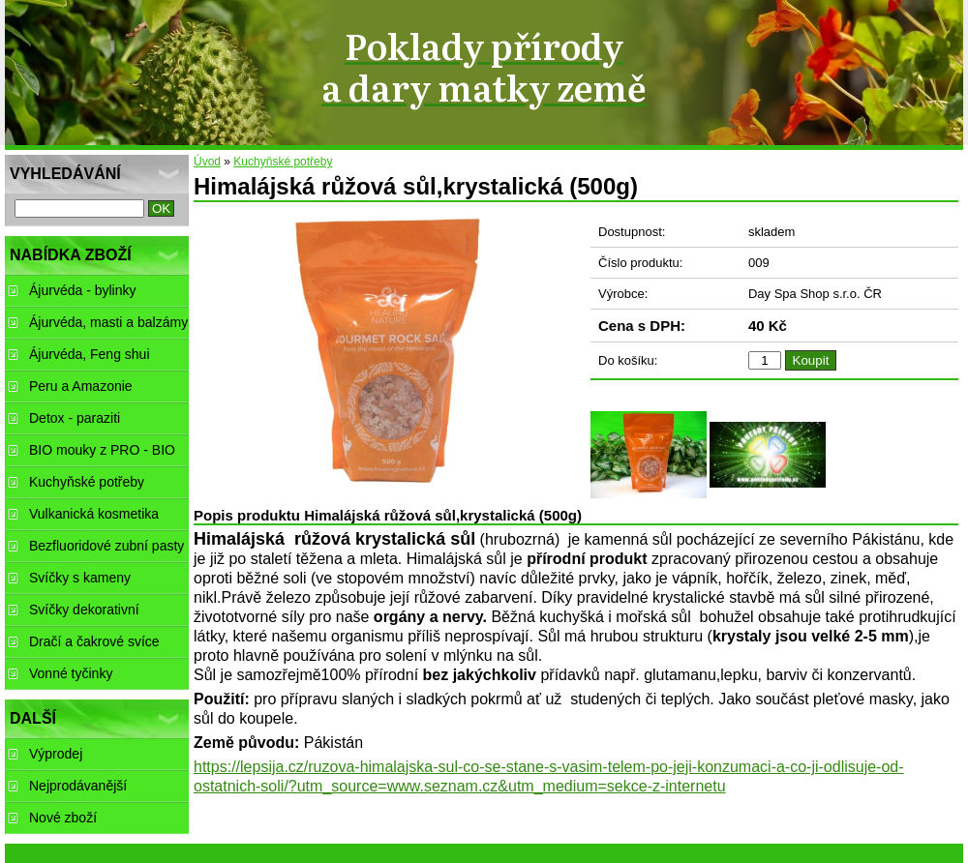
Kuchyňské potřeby (282, 161)
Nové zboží (63, 817)
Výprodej (55, 753)
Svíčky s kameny (80, 577)
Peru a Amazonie (81, 386)
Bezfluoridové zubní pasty (106, 545)
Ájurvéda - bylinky (82, 290)
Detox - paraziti (74, 418)
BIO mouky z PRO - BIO (102, 450)
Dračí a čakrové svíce (94, 641)
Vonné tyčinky (70, 673)
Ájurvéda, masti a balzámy (108, 322)
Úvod (207, 161)
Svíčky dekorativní (84, 609)
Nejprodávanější (78, 785)
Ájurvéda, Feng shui (89, 354)
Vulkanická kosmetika (94, 513)
